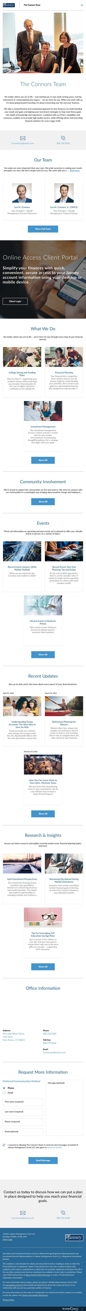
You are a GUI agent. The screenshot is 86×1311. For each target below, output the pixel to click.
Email (10, 1093)
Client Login (15, 301)
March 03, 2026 (51, 693)
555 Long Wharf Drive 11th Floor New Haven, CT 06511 (14, 1037)
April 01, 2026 (8, 693)
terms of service (54, 1148)
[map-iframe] (43, 1010)
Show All (43, 460)
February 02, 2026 (31, 752)
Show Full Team (43, 229)
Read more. (75, 171)
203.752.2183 (63, 143)
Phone (11, 1088)
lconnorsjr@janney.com (23, 143)
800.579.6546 (49, 1043)
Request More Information (43, 1072)
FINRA (13, 1237)
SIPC (25, 1237)
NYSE (19, 1237)
